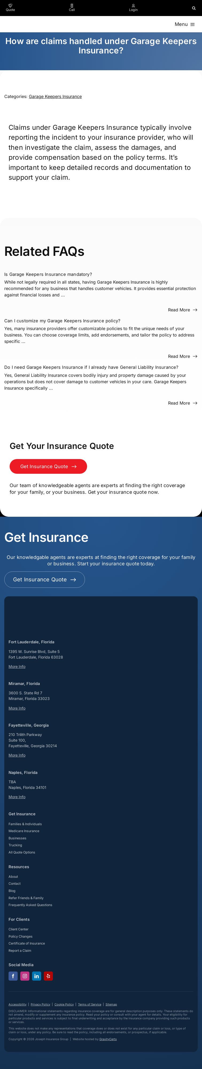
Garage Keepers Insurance (55, 96)
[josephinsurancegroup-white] (30, 602)
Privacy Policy (40, 1004)
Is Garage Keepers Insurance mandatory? (48, 274)
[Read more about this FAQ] (183, 310)
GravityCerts (108, 1039)
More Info (17, 666)
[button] (194, 8)
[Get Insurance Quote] (48, 466)
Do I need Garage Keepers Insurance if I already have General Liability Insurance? (91, 367)
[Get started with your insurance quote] (44, 579)
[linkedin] (36, 976)
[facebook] (13, 976)
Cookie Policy (64, 1004)
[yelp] (48, 976)
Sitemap (111, 1004)
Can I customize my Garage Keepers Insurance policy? (62, 320)
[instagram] (24, 976)
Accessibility (17, 1004)
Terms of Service (89, 1004)
